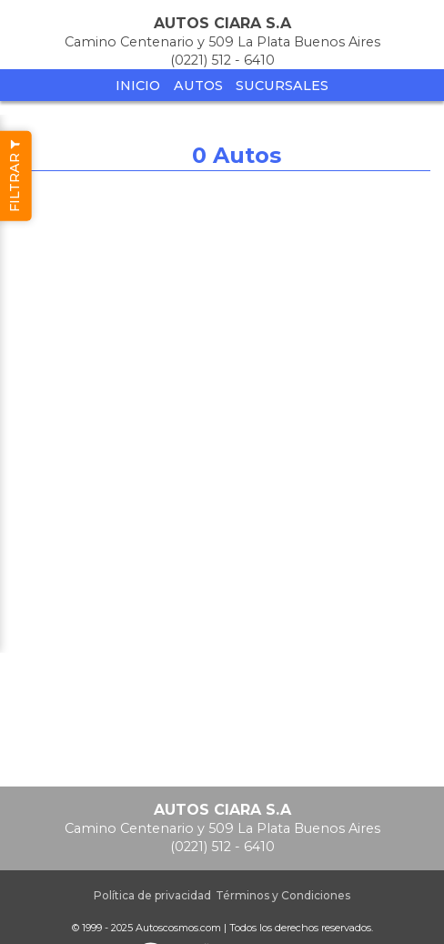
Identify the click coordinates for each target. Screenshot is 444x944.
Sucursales (282, 85)
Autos (198, 85)
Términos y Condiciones (283, 895)
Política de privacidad (152, 895)
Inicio (138, 85)
